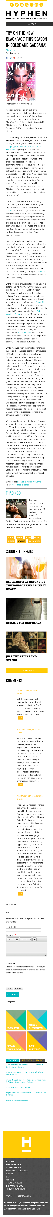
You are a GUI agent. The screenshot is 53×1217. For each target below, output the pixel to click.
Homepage (11, 927)
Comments (26, 670)
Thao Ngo (13, 493)
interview (10, 211)
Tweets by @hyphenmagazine (17, 1101)
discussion (40, 272)
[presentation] (27, 979)
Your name (11, 904)
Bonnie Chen (41, 302)
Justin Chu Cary (24, 333)
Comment (11, 935)
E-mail (8, 912)
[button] (9, 939)
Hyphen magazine (26, 1144)
